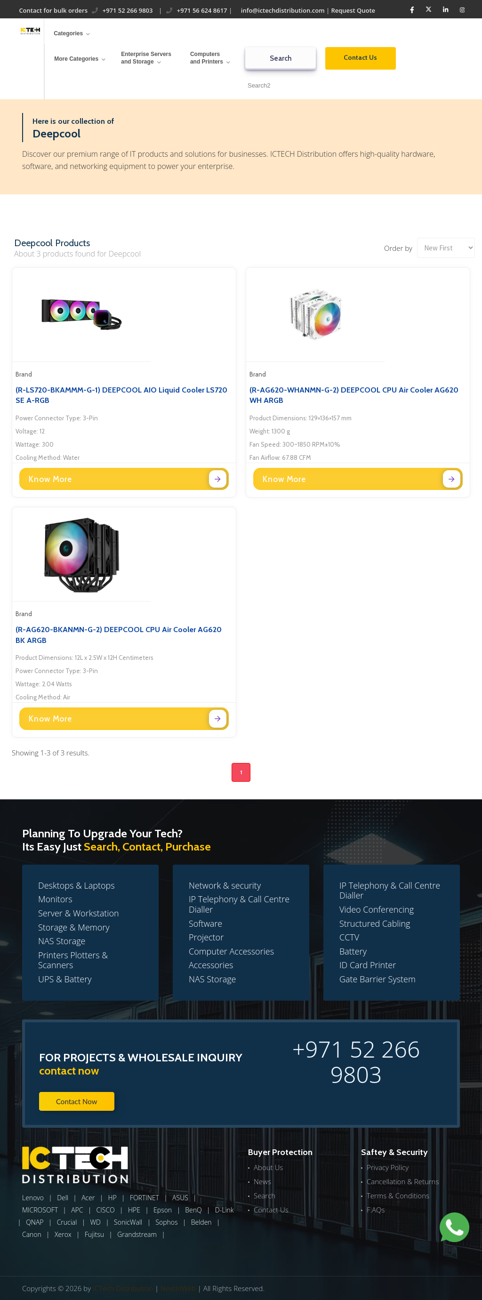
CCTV (349, 937)
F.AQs (376, 1209)
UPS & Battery (65, 979)
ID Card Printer (367, 965)
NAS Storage (61, 941)
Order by (398, 248)
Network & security (225, 885)
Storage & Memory (74, 927)
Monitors (55, 899)
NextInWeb (178, 1288)
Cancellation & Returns (403, 1181)
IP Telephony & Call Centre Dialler (239, 904)
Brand (24, 374)
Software (205, 923)
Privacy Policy (388, 1167)
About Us (268, 1167)
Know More (127, 479)
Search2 (259, 85)
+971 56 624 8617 (196, 10)
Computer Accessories (231, 951)
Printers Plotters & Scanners (73, 960)
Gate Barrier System (377, 979)
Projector (206, 937)
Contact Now (76, 1101)
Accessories (211, 965)
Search (280, 58)
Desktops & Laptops (76, 885)
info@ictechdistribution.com (281, 10)
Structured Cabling (374, 923)
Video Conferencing (376, 909)
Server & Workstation (78, 913)
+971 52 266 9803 (122, 10)
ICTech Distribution (123, 1288)
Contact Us (360, 57)
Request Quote (353, 10)
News (262, 1181)
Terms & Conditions (398, 1195)
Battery (353, 951)
